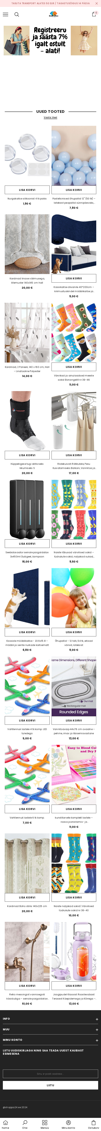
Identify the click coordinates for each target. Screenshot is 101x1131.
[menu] (5, 14)
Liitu (50, 1085)
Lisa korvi (27, 190)
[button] (25, 1125)
